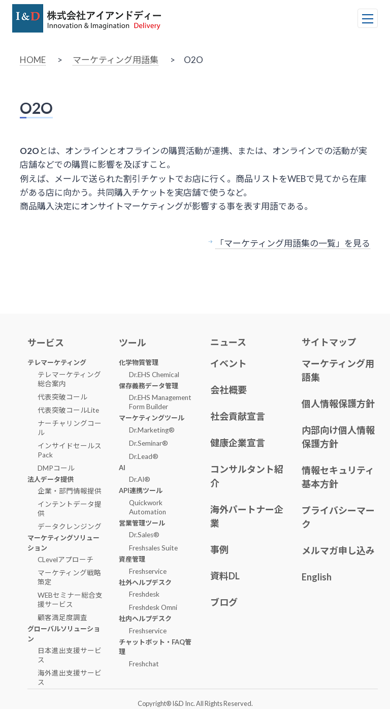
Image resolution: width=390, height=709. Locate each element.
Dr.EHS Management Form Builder (160, 402)
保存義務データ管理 (148, 386)
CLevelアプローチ (65, 560)
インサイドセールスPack (70, 450)
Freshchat (144, 664)
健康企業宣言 (237, 442)
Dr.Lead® (143, 456)
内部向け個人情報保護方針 (338, 436)
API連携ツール (140, 490)
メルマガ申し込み (338, 550)
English (317, 576)
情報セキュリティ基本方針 (338, 477)
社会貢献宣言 (237, 416)
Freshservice (148, 571)
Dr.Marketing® (152, 430)
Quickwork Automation (147, 507)
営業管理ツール (142, 523)
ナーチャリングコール (70, 428)
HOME (33, 59)
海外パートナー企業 (246, 516)
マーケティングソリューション (63, 543)
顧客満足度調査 (62, 617)
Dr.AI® (139, 479)
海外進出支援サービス (70, 677)
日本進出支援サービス (70, 655)
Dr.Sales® (144, 535)
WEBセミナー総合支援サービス (70, 599)
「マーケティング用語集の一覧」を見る (292, 243)
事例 (219, 549)
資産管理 (132, 559)
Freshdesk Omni (153, 607)
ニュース (228, 342)
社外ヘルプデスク (145, 582)
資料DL (225, 575)
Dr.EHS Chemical (154, 375)
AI (122, 468)
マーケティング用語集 (115, 59)
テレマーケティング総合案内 (69, 379)
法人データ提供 (50, 479)
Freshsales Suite (153, 548)
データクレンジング (70, 526)
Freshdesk (144, 594)
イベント (228, 363)
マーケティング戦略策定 (69, 577)
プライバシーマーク (338, 517)
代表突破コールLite (68, 410)
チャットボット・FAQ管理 (155, 647)
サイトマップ (329, 342)
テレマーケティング (56, 362)
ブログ (224, 602)
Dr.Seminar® (148, 443)
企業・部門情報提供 (70, 491)
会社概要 (228, 389)
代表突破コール (62, 397)
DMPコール (56, 468)
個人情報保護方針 (338, 403)
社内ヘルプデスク (145, 618)
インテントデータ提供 (70, 508)
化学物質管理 (138, 362)
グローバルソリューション (63, 634)
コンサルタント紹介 (246, 476)
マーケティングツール (151, 418)
